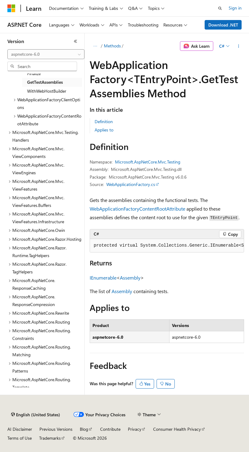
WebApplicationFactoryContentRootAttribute (137, 208)
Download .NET (223, 25)
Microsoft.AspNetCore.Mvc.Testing (147, 162)
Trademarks (50, 438)
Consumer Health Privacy (177, 429)
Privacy (134, 429)
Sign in (235, 8)
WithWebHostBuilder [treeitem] (46, 91)
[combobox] (45, 54)
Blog (84, 429)
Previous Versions (55, 429)
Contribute (110, 429)
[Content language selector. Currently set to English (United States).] (35, 415)
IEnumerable (103, 277)
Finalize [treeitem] (34, 73)
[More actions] (238, 46)
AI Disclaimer (19, 429)
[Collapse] (75, 41)
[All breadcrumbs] (95, 46)
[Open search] (220, 8)
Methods (112, 46)
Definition (104, 121)
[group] (167, 245)
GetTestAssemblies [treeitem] (45, 82)
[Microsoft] (11, 8)
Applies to (104, 130)
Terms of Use (19, 438)
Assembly (130, 277)
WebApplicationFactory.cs (130, 184)
